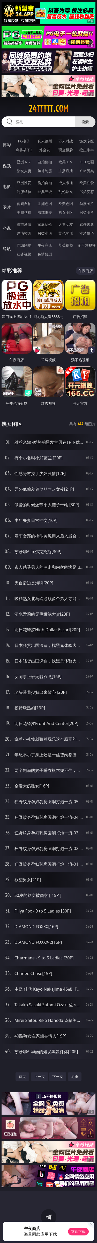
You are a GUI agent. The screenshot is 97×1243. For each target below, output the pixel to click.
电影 (7, 186)
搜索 (85, 121)
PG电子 (24, 141)
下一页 (57, 1076)
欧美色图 (65, 203)
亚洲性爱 (24, 182)
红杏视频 (24, 254)
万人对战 (65, 141)
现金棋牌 (65, 149)
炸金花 (44, 149)
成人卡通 (65, 182)
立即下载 (78, 1231)
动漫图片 (86, 203)
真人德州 (45, 141)
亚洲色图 (45, 203)
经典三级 (45, 191)
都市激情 (24, 224)
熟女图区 (65, 212)
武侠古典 (86, 224)
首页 (22, 1076)
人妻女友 (65, 224)
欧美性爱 (86, 182)
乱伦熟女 (65, 191)
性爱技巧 (86, 233)
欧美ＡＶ (65, 161)
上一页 (39, 1076)
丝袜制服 (45, 170)
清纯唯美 (45, 212)
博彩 (7, 145)
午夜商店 (45, 245)
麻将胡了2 (24, 149)
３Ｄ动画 (86, 161)
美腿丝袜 (24, 212)
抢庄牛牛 (86, 149)
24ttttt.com (48, 108)
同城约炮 (24, 245)
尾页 (74, 1076)
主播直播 (65, 170)
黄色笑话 (65, 233)
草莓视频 (65, 245)
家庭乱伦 (45, 224)
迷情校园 (24, 233)
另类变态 (86, 191)
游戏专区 (86, 141)
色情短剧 (45, 254)
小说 (7, 228)
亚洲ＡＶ (24, 161)
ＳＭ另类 (86, 170)
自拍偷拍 (45, 161)
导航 (7, 249)
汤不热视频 (87, 245)
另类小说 (45, 233)
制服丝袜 (24, 191)
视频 (7, 165)
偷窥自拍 (24, 203)
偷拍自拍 (45, 182)
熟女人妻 (24, 170)
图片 (7, 207)
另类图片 (86, 212)
